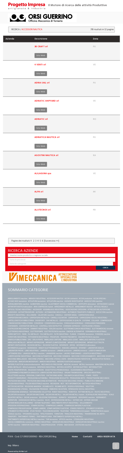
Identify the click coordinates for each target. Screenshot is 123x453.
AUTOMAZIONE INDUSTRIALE (55, 312)
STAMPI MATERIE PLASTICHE (58, 408)
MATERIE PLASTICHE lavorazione (69, 361)
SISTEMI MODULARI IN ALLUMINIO (20, 403)
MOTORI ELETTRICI (80, 367)
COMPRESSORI (106, 320)
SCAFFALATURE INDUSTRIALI (96, 394)
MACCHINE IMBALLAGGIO (17, 359)
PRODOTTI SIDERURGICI (17, 378)
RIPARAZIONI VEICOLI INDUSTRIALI (81, 389)
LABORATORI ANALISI (96, 348)
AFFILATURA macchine (55, 301)
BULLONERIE (31, 315)
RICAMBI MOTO (60, 386)
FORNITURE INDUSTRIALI (17, 337)
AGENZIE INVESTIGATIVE (73, 301)
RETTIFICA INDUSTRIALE (91, 383)
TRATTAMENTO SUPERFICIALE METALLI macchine (26, 419)
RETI (62, 383)
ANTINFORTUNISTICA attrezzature (20, 307)
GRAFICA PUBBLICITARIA (17, 339)
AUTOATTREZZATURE (26, 312)
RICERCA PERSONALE (76, 386)
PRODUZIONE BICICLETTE (59, 378)
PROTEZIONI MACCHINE (17, 381)
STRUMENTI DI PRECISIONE (18, 411)
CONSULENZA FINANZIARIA (95, 323)
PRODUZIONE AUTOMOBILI (38, 378)
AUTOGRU (39, 312)
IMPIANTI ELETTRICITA (95, 342)
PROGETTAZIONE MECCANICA (98, 378)
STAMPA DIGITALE (38, 405)
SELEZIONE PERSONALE (48, 397)
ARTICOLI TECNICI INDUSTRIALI (20, 309)
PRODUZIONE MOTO (77, 378)
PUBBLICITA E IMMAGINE (94, 381)
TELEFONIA (64, 411)
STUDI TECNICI (35, 411)
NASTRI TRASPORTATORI (17, 370)
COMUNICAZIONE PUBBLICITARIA (20, 323)
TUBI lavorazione (52, 419)
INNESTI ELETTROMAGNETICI (50, 348)
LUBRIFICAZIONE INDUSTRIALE (19, 356)
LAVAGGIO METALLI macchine (34, 353)
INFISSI (72, 345)
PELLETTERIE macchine (16, 375)
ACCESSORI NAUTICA (55, 298)
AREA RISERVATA (106, 436)
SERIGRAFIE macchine (86, 397)
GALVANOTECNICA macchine (88, 337)
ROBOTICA (73, 392)
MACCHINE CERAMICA (62, 356)
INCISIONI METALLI (34, 345)
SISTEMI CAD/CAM (91, 400)
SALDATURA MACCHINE (35, 394)
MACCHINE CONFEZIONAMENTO (83, 356)
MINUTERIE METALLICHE (104, 364)
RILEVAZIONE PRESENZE (38, 389)
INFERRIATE (63, 345)
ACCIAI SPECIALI (99, 298)
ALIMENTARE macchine (38, 304)
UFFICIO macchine (65, 419)
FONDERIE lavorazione (86, 334)
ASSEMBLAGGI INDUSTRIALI (53, 309)
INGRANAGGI (32, 348)
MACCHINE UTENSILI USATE (55, 359)
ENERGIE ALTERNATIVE (75, 331)
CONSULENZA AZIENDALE (73, 323)
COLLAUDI (95, 320)
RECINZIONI (54, 383)
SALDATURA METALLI (53, 394)
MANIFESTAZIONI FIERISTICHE (79, 359)
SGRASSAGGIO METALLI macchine (31, 400)
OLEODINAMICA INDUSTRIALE (82, 370)
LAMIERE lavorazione (47, 350)
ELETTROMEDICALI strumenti (102, 329)
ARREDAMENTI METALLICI (64, 307)
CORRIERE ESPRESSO (71, 326)
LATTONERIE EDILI (15, 353)
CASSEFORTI (40, 320)
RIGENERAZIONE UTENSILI (18, 389)
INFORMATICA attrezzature (86, 345)
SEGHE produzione (31, 397)
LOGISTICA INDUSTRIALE (92, 353)
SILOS (47, 400)
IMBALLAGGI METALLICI (16, 342)
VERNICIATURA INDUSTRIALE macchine (89, 422)
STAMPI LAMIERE (39, 408)
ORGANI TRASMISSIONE (73, 372)
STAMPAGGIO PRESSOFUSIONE (20, 408)
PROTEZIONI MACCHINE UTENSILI (70, 381)
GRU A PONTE (38, 339)
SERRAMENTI (101, 397)
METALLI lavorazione (86, 364)
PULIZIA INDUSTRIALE (16, 383)
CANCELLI (59, 315)
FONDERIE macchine (102, 334)
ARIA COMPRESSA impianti (43, 307)
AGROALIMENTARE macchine (18, 304)
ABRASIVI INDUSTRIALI (37, 298)
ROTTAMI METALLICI (85, 392)
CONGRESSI (38, 323)
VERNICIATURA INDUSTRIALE (63, 422)
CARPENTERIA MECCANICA (18, 318)
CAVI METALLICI (52, 320)
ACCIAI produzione (85, 298)
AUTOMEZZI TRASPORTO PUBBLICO (81, 312)
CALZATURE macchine (46, 315)
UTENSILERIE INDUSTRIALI (84, 419)
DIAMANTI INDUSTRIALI (39, 329)
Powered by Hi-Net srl (17, 451)
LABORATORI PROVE (16, 350)
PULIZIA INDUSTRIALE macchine (37, 383)
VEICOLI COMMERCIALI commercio (20, 422)
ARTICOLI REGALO (101, 307)
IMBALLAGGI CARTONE (53, 339)
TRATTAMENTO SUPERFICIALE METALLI (67, 416)
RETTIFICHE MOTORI (16, 386)
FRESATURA (54, 337)
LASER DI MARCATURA (97, 350)
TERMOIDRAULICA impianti (79, 411)
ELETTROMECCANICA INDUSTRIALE (77, 329)
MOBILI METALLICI (14, 367)
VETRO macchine (14, 425)
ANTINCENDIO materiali (105, 304)
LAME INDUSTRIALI (32, 350)
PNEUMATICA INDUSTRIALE (74, 375)
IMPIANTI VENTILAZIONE (17, 345)
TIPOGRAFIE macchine (31, 414)
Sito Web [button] (40, 55)
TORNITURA (58, 414)
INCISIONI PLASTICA (50, 345)
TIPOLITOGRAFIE (46, 414)
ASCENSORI (37, 309)
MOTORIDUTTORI (95, 367)
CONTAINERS (13, 326)
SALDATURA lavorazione (16, 394)
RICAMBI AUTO (48, 386)
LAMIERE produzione (64, 350)
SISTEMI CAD (78, 400)
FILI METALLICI (33, 334)
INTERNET (82, 348)
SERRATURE (12, 400)
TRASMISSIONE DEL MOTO (95, 414)
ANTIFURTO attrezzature (87, 304)
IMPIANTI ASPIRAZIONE (35, 342)
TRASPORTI (12, 416)
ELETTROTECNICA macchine (54, 331)
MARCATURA (12, 361)
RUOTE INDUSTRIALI (102, 392)
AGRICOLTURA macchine (93, 301)
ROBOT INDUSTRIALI (60, 392)
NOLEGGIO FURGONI (36, 370)
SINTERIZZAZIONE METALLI (61, 400)
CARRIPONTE (73, 318)
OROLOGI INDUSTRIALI (92, 372)
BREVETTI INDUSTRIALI (16, 315)
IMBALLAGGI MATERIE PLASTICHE (92, 339)
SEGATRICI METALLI (15, 397)
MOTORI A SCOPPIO (64, 367)
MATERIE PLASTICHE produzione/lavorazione (24, 364)
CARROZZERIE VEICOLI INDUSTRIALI (94, 318)
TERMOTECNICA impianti (100, 411)
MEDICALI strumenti (71, 364)
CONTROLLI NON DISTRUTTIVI (50, 326)
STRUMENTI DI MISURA (94, 408)
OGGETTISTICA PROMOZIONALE (57, 370)
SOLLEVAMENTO (86, 403)
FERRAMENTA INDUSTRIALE (95, 331)
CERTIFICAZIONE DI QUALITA (70, 320)
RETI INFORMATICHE (73, 383)
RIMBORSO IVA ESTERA (58, 389)
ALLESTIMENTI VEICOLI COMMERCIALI (62, 304)
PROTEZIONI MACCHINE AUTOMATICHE (42, 381)
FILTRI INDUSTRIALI (61, 334)
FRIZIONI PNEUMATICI (69, 337)
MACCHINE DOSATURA (105, 356)
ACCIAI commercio (71, 298)
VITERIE (60, 425)
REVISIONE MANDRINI (33, 386)
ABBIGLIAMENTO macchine (17, 298)
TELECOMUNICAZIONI (51, 411)
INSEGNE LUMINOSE (69, 348)
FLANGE (73, 334)
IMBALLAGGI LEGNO (70, 339)
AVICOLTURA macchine (104, 312)
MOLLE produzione (29, 367)
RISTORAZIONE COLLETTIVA (40, 392)
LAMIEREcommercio (80, 350)
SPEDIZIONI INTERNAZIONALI (19, 405)
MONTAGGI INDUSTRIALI (46, 367)
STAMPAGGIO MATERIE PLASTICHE (77, 405)
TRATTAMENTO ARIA (44, 416)
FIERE (24, 334)
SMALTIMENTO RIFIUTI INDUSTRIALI (65, 403)
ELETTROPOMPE (36, 331)
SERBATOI (62, 397)
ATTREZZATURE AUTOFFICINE (99, 309)
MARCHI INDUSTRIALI (48, 361)
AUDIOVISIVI (12, 312)
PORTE (95, 375)
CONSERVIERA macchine (54, 323)
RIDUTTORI (90, 386)
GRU (29, 339)
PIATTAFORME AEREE (54, 375)
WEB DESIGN (69, 425)
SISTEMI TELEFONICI (42, 403)
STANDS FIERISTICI (77, 408)
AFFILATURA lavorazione (37, 301)
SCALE (111, 394)
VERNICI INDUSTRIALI (43, 422)
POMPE (88, 375)
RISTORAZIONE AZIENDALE (18, 392)
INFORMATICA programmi (17, 348)
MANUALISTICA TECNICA (101, 359)
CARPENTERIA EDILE (86, 315)
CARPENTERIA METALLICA (39, 318)
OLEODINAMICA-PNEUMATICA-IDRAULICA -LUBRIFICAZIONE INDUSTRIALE (35, 372)
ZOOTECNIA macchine (83, 425)
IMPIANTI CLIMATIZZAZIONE (55, 342)
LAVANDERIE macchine (54, 353)
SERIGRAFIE (72, 397)
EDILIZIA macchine (55, 329)
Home (75, 436)
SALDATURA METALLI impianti (73, 394)
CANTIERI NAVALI (70, 315)
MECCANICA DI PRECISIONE (51, 364)
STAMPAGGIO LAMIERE (54, 405)
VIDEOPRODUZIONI (48, 425)
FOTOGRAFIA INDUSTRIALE (38, 337)
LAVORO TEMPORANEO (72, 353)
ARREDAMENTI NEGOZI (84, 307)
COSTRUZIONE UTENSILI (91, 326)
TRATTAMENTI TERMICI (26, 416)
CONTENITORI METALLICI (28, 326)
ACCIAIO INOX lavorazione (17, 301)
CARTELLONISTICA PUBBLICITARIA (21, 320)
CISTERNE (86, 320)
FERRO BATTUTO (14, 334)
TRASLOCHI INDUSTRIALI (73, 414)
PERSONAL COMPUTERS (36, 375)
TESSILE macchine (14, 414)
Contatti (87, 436)
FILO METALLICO (46, 334)
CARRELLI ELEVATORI (59, 318)
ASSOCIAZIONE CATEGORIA (75, 309)
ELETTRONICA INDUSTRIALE (18, 331)
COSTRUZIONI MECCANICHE (18, 329)
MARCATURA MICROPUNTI (28, 361)
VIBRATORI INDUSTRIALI (30, 425)
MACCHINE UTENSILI (36, 359)
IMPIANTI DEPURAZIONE (77, 342)
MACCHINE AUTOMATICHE (42, 356)
